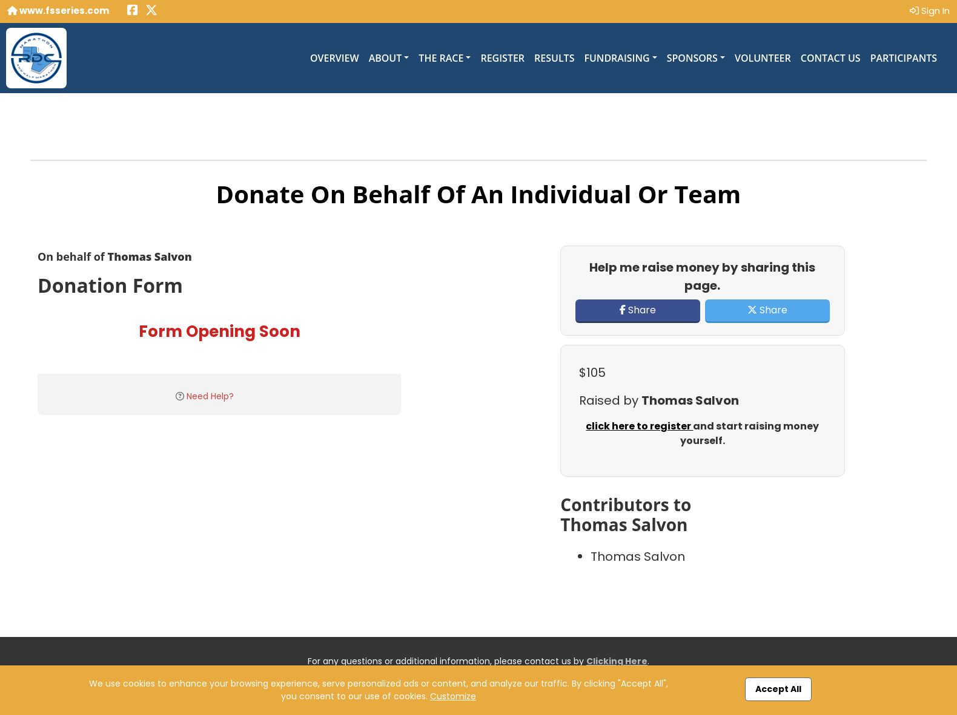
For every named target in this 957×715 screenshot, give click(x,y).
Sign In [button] (930, 10)
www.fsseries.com (58, 10)
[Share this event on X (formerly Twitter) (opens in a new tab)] (151, 11)
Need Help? (210, 396)
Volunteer (763, 58)
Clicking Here (616, 661)
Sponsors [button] (692, 58)
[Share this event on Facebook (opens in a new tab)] (132, 11)
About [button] (385, 58)
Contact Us (831, 58)
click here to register (639, 426)
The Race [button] (441, 58)
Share (638, 310)
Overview (334, 58)
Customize (453, 696)
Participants (903, 58)
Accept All (778, 689)
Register (502, 58)
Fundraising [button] (616, 58)
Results (554, 58)
